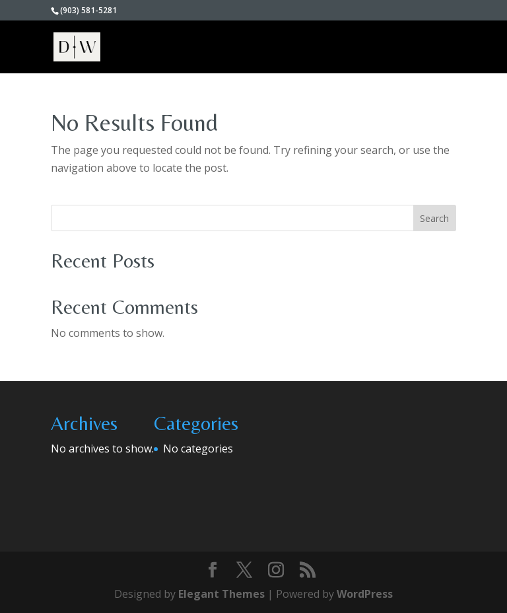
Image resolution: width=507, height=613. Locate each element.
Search (434, 218)
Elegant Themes (221, 594)
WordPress (365, 594)
